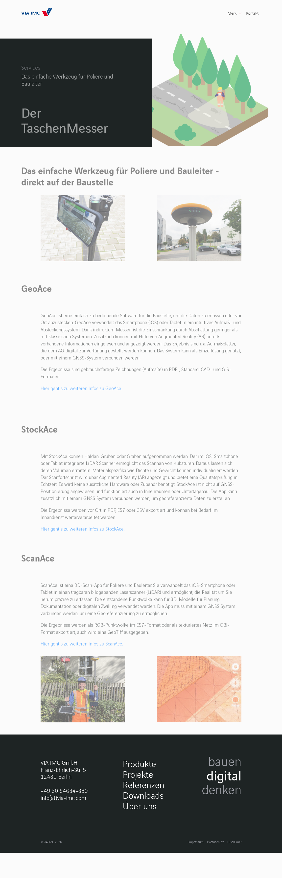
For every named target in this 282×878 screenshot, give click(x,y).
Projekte (138, 822)
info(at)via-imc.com (63, 846)
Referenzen (143, 832)
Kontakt (252, 13)
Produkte (139, 811)
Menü (232, 13)
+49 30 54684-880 (64, 838)
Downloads (143, 843)
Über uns (140, 853)
